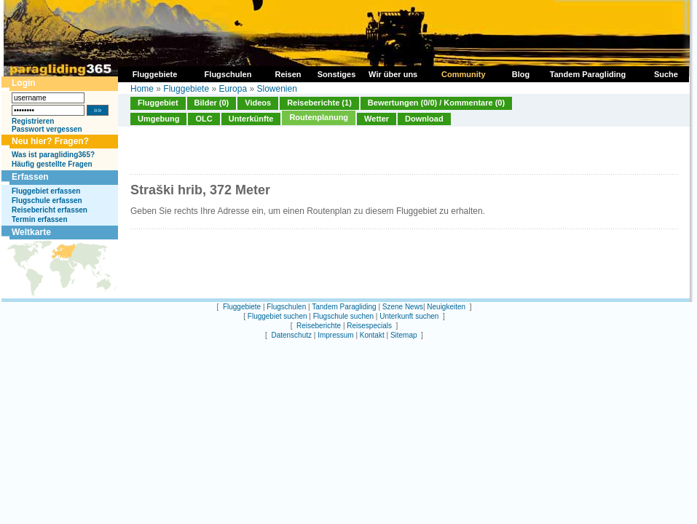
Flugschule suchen (343, 316)
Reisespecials (369, 326)
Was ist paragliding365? (53, 155)
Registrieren (33, 121)
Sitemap (403, 335)
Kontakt (372, 335)
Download (424, 118)
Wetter (376, 118)
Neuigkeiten (446, 307)
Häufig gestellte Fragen (52, 164)
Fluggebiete (186, 89)
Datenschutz (291, 335)
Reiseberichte (318, 326)
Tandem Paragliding (344, 307)
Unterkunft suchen (408, 316)
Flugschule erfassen (47, 200)
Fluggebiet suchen (277, 316)
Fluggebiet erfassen (46, 191)
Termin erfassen (40, 219)
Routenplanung (318, 117)
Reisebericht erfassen (49, 210)
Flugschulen (286, 307)
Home (142, 89)
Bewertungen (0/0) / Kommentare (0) (436, 102)
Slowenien (276, 89)
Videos (258, 102)
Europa (232, 89)
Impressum (335, 335)
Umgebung (158, 118)
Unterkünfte (251, 118)
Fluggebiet (158, 102)
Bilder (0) (211, 102)
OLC (203, 118)
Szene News (402, 307)
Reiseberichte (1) (319, 102)
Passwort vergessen (47, 129)
